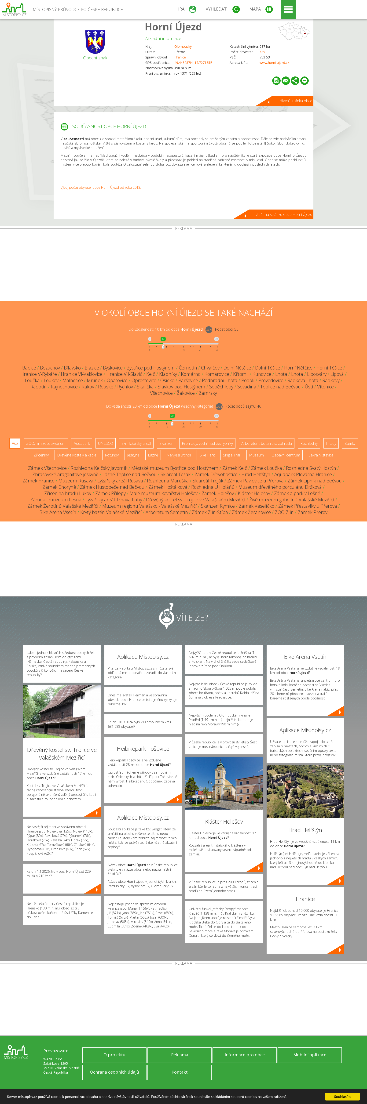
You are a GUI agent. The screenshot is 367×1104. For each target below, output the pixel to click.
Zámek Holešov (218, 493)
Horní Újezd (173, 26)
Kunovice (262, 374)
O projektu (114, 1054)
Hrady (331, 443)
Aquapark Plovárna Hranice (303, 474)
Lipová (337, 374)
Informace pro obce (245, 1054)
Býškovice (113, 368)
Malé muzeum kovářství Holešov (164, 493)
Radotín (38, 387)
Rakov (88, 387)
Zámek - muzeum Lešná (55, 499)
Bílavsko (72, 368)
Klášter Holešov (254, 493)
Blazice (92, 368)
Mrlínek (95, 380)
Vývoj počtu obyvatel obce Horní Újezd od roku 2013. (101, 187)
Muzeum (256, 455)
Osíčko (167, 380)
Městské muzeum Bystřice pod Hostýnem (174, 468)
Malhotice (72, 380)
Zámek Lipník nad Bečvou (315, 481)
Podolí (247, 380)
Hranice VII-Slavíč (124, 374)
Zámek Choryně (59, 487)
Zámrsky (208, 393)
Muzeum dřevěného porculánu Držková (280, 487)
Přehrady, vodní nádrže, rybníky (207, 443)
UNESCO (105, 443)
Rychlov (125, 387)
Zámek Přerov (312, 512)
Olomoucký (183, 46)
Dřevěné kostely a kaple (76, 455)
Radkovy (331, 380)
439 (262, 52)
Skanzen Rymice (218, 506)
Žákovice (186, 393)
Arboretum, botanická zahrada (266, 443)
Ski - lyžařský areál (136, 443)
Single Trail (232, 455)
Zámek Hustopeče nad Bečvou (112, 487)
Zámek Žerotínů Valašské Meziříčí (62, 506)
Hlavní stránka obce (295, 100)
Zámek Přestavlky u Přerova (307, 506)
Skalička (145, 387)
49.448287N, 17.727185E (193, 62)
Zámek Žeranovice (251, 512)
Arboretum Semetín (167, 512)
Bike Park (207, 455)
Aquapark (82, 443)
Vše (15, 443)
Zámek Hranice (38, 481)
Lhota (281, 374)
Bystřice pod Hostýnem (151, 368)
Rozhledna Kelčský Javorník (99, 468)
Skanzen (166, 443)
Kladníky (168, 374)
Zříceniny (41, 455)
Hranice (180, 57)
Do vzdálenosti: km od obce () (159, 406)
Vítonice (325, 387)
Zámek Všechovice (47, 468)
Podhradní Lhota (219, 380)
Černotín (188, 368)
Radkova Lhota (302, 380)
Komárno (191, 374)
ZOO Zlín (284, 512)
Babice (29, 368)
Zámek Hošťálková (167, 487)
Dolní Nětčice (237, 368)
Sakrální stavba (320, 455)
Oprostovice (144, 380)
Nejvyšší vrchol (179, 455)
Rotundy (112, 455)
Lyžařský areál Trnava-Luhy (113, 499)
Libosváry (317, 374)
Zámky (350, 443)
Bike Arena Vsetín (58, 512)
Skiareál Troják (208, 481)
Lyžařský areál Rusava (120, 481)
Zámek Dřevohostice (216, 474)
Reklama (179, 1054)
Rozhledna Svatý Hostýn (311, 468)
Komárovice (217, 374)
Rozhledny (309, 443)
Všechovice (161, 393)
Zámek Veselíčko (256, 506)
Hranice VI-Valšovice (82, 374)
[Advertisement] (183, 265)
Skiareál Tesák (176, 474)
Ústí (309, 387)
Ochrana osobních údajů (114, 1072)
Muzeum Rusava (76, 481)
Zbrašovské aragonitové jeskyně (65, 474)
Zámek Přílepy (110, 493)
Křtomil (241, 374)
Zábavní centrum (286, 455)
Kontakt (180, 1072)
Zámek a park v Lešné (297, 493)
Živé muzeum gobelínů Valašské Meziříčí (291, 499)
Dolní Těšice (267, 368)
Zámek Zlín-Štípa (210, 512)
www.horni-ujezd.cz (274, 62)
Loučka (32, 380)
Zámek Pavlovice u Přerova (255, 481)
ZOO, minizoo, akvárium (45, 443)
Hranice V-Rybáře (39, 374)
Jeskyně (133, 455)
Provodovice (270, 380)
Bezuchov (50, 368)
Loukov (51, 380)
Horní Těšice (329, 368)
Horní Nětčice (298, 368)
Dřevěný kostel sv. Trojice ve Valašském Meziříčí (195, 499)
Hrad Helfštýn (256, 474)
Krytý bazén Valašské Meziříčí (111, 512)
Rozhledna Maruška (168, 481)
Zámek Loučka (266, 468)
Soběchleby (221, 387)
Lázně (153, 455)
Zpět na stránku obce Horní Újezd (284, 214)
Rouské (105, 387)
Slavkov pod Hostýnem (181, 387)
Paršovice (188, 380)
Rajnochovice (64, 387)
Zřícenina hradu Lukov (67, 493)
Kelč (150, 374)
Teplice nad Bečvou (280, 387)
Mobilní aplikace (309, 1054)
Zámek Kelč (234, 468)
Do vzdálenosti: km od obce (165, 329)
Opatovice (117, 380)
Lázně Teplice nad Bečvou (130, 474)
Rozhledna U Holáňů (213, 487)
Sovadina (246, 387)
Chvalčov (210, 368)
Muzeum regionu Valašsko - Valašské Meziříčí (149, 506)
